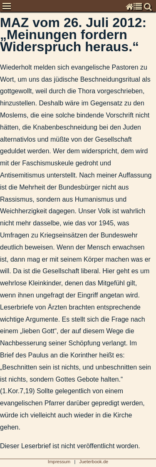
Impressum (59, 461)
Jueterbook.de (93, 461)
